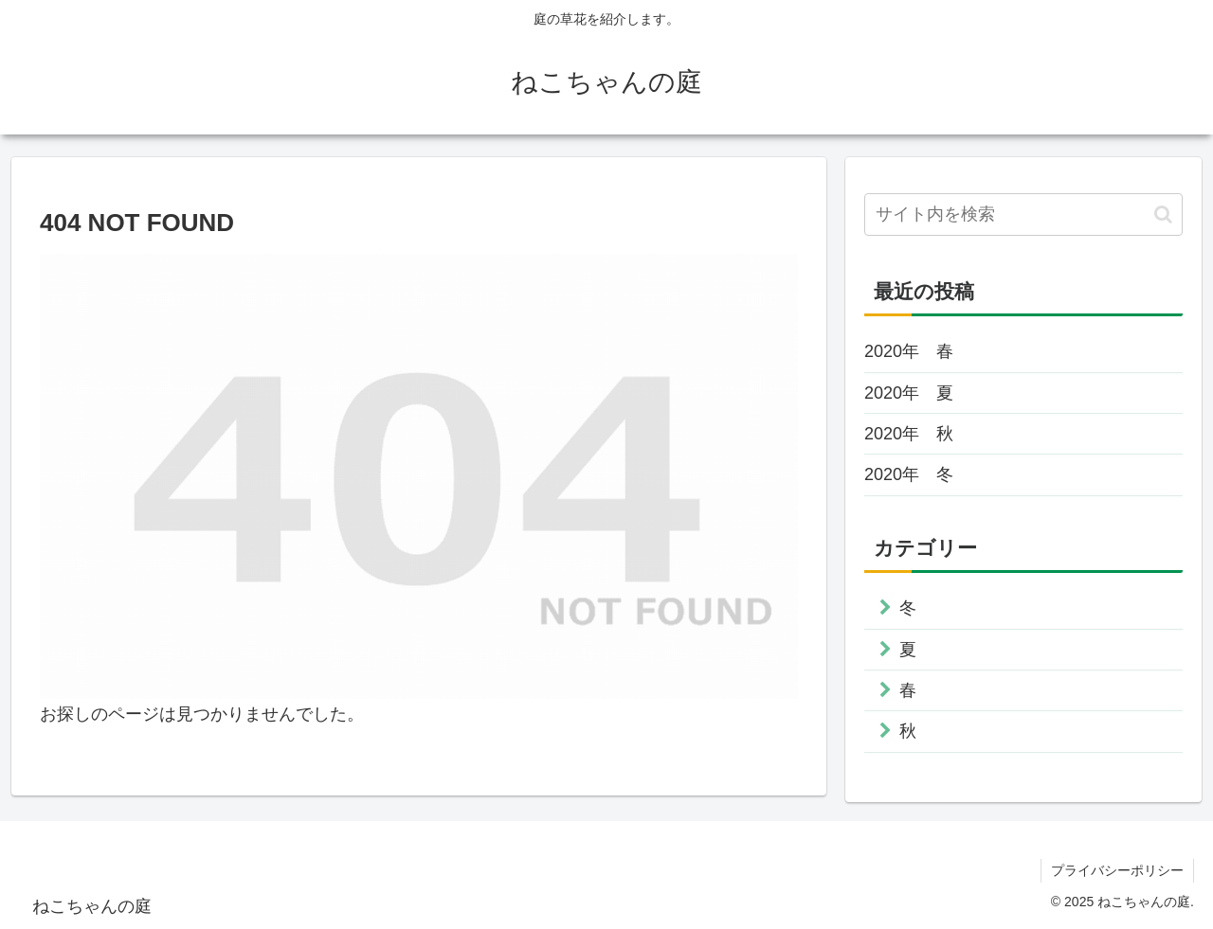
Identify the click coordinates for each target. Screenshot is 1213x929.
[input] (1023, 214)
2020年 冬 (908, 474)
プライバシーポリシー (1117, 870)
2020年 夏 (908, 393)
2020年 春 (908, 351)
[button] (1163, 214)
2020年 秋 (908, 433)
